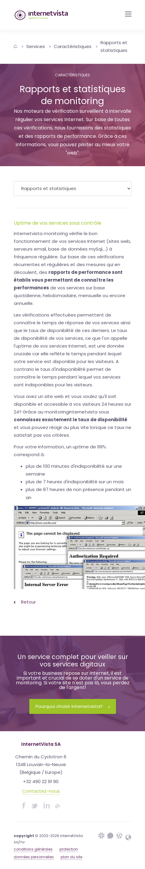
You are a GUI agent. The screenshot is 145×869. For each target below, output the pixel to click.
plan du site (71, 856)
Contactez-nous (41, 791)
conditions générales (33, 849)
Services (35, 46)
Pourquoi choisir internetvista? (73, 706)
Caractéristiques (72, 46)
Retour (25, 602)
